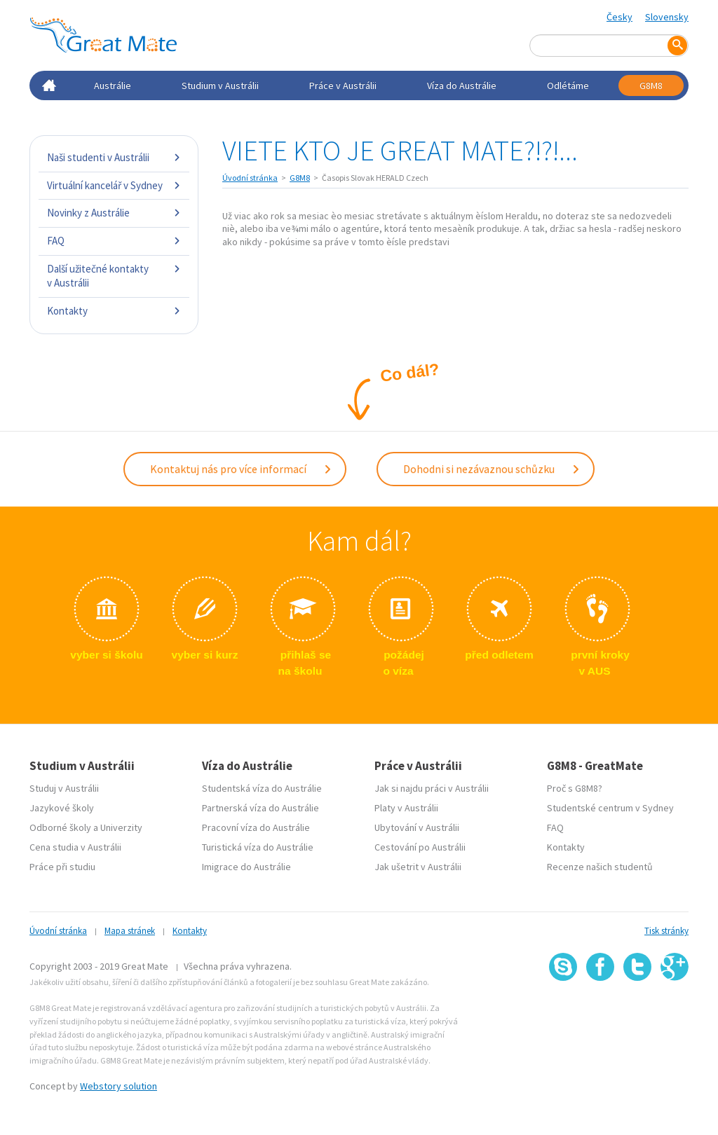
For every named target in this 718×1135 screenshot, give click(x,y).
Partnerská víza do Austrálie (260, 802)
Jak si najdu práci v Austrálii (431, 782)
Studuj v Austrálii (64, 782)
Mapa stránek (129, 925)
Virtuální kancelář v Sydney (114, 185)
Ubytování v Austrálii (416, 822)
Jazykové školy (61, 802)
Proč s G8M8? (574, 782)
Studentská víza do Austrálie (262, 782)
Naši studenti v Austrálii (114, 157)
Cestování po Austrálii (420, 841)
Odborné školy (60, 822)
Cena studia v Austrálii (75, 841)
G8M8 (651, 85)
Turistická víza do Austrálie (257, 841)
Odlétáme (568, 85)
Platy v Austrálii (406, 802)
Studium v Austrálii (220, 85)
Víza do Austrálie (461, 85)
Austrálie (112, 85)
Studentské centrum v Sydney (610, 802)
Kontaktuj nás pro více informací (241, 466)
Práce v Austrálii (343, 85)
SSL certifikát (638, 1005)
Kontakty (114, 310)
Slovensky (667, 17)
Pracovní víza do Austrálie (256, 822)
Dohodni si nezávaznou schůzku (492, 466)
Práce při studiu (62, 861)
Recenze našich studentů (600, 861)
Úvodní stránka (250, 177)
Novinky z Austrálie (114, 212)
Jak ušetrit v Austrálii (417, 861)
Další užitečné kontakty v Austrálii (114, 275)
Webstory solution (118, 1080)
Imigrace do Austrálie (246, 861)
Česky (619, 17)
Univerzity (121, 822)
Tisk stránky (666, 925)
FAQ (114, 240)
